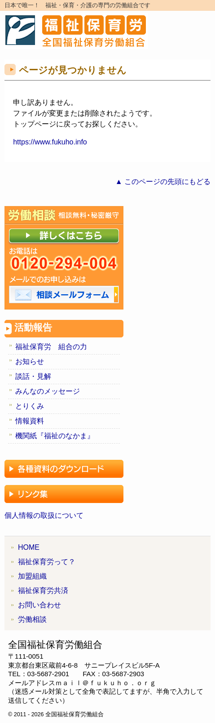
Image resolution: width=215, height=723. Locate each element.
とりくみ (29, 406)
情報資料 (29, 421)
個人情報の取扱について (43, 515)
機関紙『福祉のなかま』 (54, 436)
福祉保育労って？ (46, 562)
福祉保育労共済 (43, 590)
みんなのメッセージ (47, 391)
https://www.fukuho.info (50, 142)
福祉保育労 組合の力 (51, 346)
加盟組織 (32, 576)
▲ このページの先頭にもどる (163, 181)
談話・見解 (33, 376)
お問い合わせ (39, 605)
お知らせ (29, 361)
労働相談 (32, 619)
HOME (28, 547)
